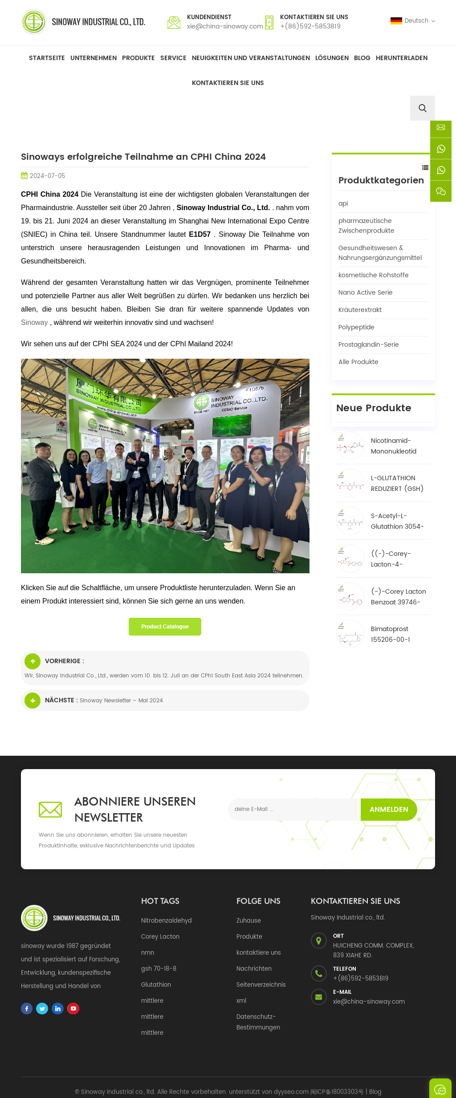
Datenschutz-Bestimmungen (258, 1023)
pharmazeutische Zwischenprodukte (366, 226)
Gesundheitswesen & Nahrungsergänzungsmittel (380, 253)
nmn (147, 953)
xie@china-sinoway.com (225, 26)
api (343, 204)
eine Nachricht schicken (440, 1088)
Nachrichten (254, 969)
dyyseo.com (291, 1080)
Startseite (47, 58)
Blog (362, 58)
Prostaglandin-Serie (368, 345)
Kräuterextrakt (360, 310)
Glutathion (156, 985)
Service (173, 58)
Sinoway (35, 322)
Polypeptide (356, 327)
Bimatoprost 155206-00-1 (390, 625)
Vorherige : (54, 661)
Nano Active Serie (365, 293)
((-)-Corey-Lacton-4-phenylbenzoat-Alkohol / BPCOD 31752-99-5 (396, 550)
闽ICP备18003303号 (337, 1080)
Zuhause (248, 921)
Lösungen (332, 58)
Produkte (138, 58)
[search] (422, 108)
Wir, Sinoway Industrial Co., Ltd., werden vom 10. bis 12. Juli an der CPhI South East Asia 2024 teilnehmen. (164, 676)
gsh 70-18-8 (158, 969)
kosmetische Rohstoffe (373, 275)
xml (241, 1001)
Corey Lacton (160, 937)
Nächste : (51, 701)
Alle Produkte (358, 362)
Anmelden (389, 809)
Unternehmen (93, 58)
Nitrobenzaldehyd (166, 921)
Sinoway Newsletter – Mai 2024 (121, 701)
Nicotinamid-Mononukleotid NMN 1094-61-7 (394, 437)
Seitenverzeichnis (261, 985)
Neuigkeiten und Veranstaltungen (251, 58)
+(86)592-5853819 (310, 26)
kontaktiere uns (258, 953)
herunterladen (402, 58)
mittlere (152, 1001)
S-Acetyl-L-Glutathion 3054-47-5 (397, 512)
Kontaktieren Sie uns (228, 83)
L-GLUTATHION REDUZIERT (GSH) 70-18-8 (397, 475)
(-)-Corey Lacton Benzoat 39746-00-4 (398, 588)
